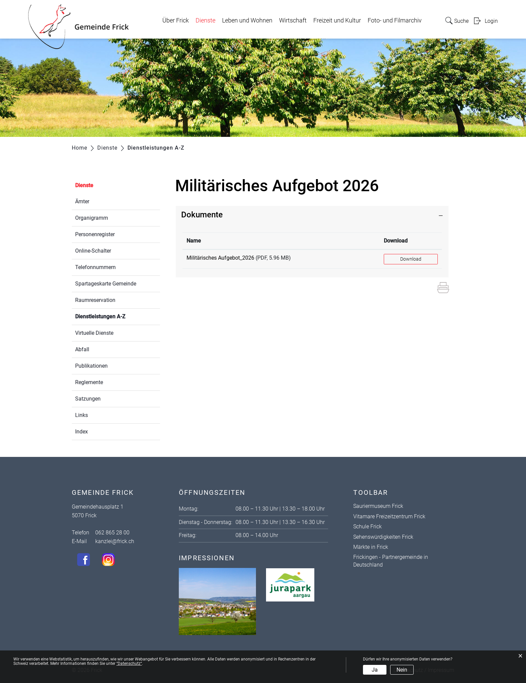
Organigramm (91, 218)
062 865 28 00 (112, 532)
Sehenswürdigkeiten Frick (383, 537)
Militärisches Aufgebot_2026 (220, 258)
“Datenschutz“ (129, 663)
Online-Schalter (93, 251)
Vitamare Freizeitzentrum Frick (389, 516)
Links (81, 415)
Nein (402, 670)
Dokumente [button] (202, 214)
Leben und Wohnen (247, 20)
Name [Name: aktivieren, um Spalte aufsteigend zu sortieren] (194, 241)
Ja (375, 670)
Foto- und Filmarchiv (395, 20)
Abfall (82, 349)
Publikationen (91, 366)
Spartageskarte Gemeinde (105, 283)
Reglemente (89, 382)
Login (491, 21)
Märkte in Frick (370, 547)
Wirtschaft (293, 20)
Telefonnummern (95, 267)
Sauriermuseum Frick (378, 506)
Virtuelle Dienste (94, 333)
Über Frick (175, 20)
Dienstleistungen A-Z (116, 316)
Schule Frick (367, 526)
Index (81, 431)
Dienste (205, 20)
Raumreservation (95, 300)
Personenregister (95, 234)
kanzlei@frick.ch (114, 541)
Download (410, 259)
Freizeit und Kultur (337, 20)
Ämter (82, 201)
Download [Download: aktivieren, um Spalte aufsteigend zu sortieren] (396, 241)
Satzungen (88, 399)
